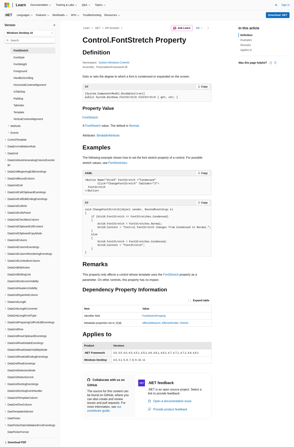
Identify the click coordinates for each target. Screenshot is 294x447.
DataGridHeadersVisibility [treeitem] (22, 288)
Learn (86, 27)
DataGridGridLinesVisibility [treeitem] (23, 281)
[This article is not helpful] (275, 62)
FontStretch (90, 117)
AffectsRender (170, 322)
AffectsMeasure (151, 322)
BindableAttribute (108, 135)
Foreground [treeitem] (20, 71)
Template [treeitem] (19, 112)
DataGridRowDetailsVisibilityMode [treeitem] (27, 349)
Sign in (285, 4)
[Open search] (276, 5)
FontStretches (117, 162)
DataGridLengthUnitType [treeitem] (22, 315)
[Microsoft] (6, 5)
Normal (134, 125)
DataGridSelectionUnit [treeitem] (21, 377)
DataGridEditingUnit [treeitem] (19, 274)
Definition (246, 35)
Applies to (246, 49)
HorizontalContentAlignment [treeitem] (30, 84)
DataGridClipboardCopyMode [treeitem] (25, 233)
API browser (112, 27)
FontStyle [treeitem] (19, 57)
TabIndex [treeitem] (19, 105)
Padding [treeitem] (18, 98)
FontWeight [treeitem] (20, 64)
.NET (97, 27)
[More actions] (208, 28)
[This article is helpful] (270, 62)
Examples (246, 39)
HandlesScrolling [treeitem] (23, 77)
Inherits (184, 322)
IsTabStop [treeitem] (19, 91)
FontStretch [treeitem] (21, 50)
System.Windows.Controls (114, 62)
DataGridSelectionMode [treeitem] (21, 370)
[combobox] (29, 33)
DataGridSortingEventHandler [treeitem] (25, 390)
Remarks (245, 45)
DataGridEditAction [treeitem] (19, 267)
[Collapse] (54, 25)
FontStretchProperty (154, 315)
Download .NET (277, 15)
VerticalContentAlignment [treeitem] (28, 119)
